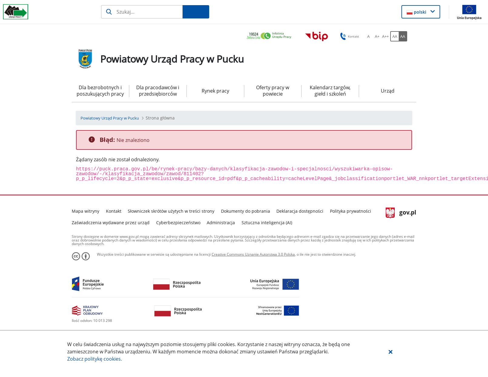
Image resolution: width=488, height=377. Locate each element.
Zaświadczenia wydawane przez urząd (111, 222)
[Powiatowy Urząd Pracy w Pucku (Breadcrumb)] (110, 118)
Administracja (221, 222)
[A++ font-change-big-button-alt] (385, 36)
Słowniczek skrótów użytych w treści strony (171, 211)
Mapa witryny (85, 211)
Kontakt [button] (348, 36)
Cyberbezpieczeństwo (178, 222)
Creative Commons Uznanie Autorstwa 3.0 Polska (253, 254)
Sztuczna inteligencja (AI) (267, 222)
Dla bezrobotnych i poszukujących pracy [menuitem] (100, 90)
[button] (390, 351)
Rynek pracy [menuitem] (215, 90)
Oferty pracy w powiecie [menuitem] (272, 90)
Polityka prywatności (350, 211)
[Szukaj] (142, 11)
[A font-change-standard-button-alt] (368, 36)
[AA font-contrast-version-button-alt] (403, 36)
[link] (270, 36)
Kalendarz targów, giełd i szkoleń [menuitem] (330, 90)
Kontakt (113, 211)
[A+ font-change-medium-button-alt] (377, 36)
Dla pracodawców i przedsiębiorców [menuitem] (157, 90)
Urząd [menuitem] (387, 90)
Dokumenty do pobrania (245, 211)
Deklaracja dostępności (299, 211)
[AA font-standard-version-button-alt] (394, 36)
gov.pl (401, 213)
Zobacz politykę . (94, 359)
